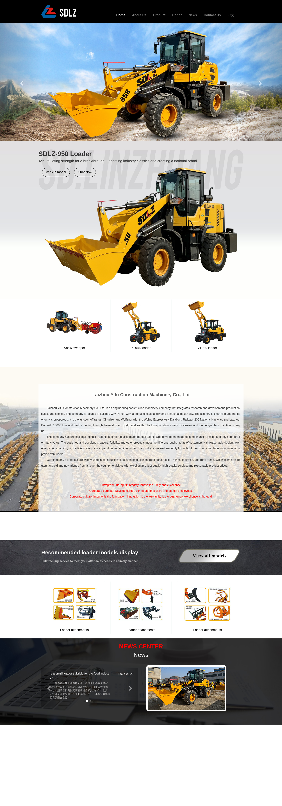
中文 (231, 15)
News (192, 15)
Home (120, 15)
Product (159, 15)
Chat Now (85, 172)
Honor (177, 15)
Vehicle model (56, 172)
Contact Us (212, 15)
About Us (139, 15)
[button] (21, 82)
